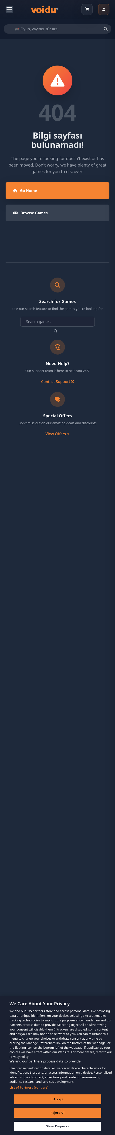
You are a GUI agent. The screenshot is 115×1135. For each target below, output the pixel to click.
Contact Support (57, 381)
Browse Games (30, 213)
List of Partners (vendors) (29, 1092)
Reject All (57, 1118)
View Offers (58, 433)
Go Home (25, 190)
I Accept (57, 1104)
